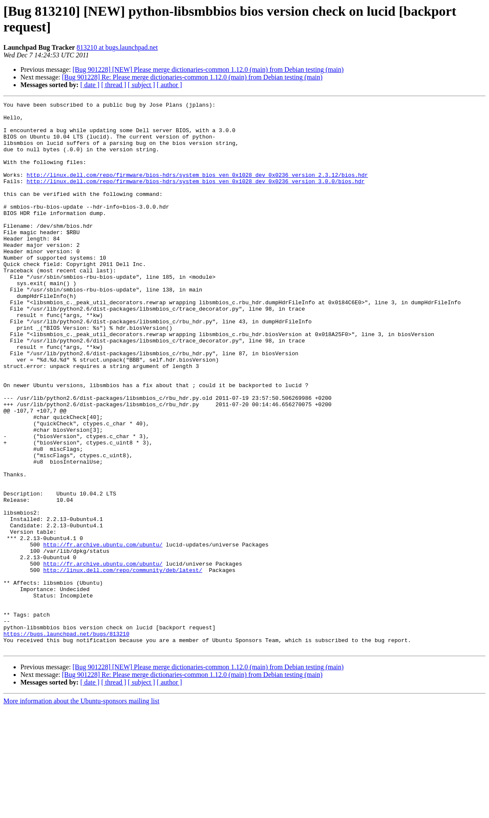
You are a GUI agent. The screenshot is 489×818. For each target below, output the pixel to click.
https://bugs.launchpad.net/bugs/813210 (66, 740)
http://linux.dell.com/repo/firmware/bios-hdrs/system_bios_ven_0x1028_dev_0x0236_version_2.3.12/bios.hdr (197, 190)
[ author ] (169, 84)
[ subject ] (141, 84)
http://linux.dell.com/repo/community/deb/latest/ (122, 664)
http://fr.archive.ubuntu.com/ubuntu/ (103, 633)
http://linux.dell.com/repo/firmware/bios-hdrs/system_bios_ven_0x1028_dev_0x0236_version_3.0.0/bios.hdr (196, 197)
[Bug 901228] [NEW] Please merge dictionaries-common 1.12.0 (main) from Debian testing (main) (208, 69)
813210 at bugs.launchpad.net (117, 47)
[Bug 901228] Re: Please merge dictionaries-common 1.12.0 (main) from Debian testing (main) (192, 77)
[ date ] (89, 84)
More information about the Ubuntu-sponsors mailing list (81, 810)
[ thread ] (113, 84)
